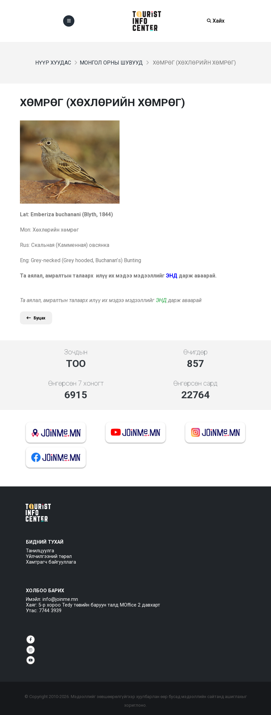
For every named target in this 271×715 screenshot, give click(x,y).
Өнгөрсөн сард (195, 383)
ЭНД (161, 300)
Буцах (36, 317)
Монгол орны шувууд (111, 63)
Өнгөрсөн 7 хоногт (76, 383)
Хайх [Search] (216, 21)
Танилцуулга (40, 551)
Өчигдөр (195, 352)
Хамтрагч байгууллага (51, 562)
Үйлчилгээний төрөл (49, 556)
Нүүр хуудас (53, 63)
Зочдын (75, 352)
